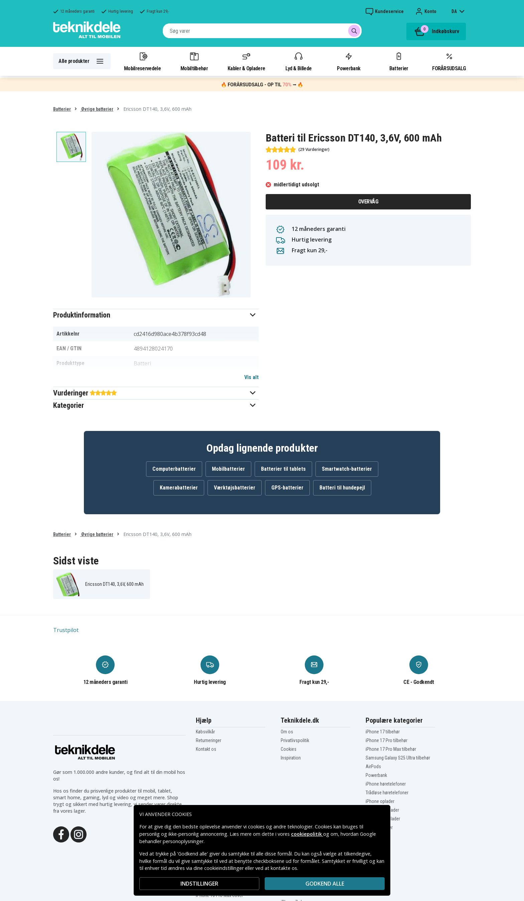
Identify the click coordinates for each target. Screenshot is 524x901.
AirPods (373, 766)
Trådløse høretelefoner (387, 792)
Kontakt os (206, 749)
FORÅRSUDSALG (449, 61)
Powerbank (348, 61)
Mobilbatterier (228, 469)
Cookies (288, 749)
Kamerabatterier (179, 487)
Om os (287, 731)
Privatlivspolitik (295, 740)
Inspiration (291, 757)
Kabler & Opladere (246, 61)
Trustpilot (66, 630)
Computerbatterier (174, 469)
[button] (156, 315)
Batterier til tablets (283, 469)
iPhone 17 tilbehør (383, 731)
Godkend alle (324, 883)
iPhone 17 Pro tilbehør (386, 740)
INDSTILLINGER (199, 883)
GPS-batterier (287, 487)
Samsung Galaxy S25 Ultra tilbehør (398, 757)
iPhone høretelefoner (386, 784)
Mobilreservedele (142, 61)
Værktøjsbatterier (234, 487)
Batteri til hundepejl (342, 487)
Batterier (398, 61)
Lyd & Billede (298, 61)
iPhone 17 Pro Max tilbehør (391, 749)
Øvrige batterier (96, 109)
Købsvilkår (205, 731)
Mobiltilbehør (194, 61)
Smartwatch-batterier (347, 469)
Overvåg (368, 201)
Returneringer (208, 740)
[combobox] (262, 30)
